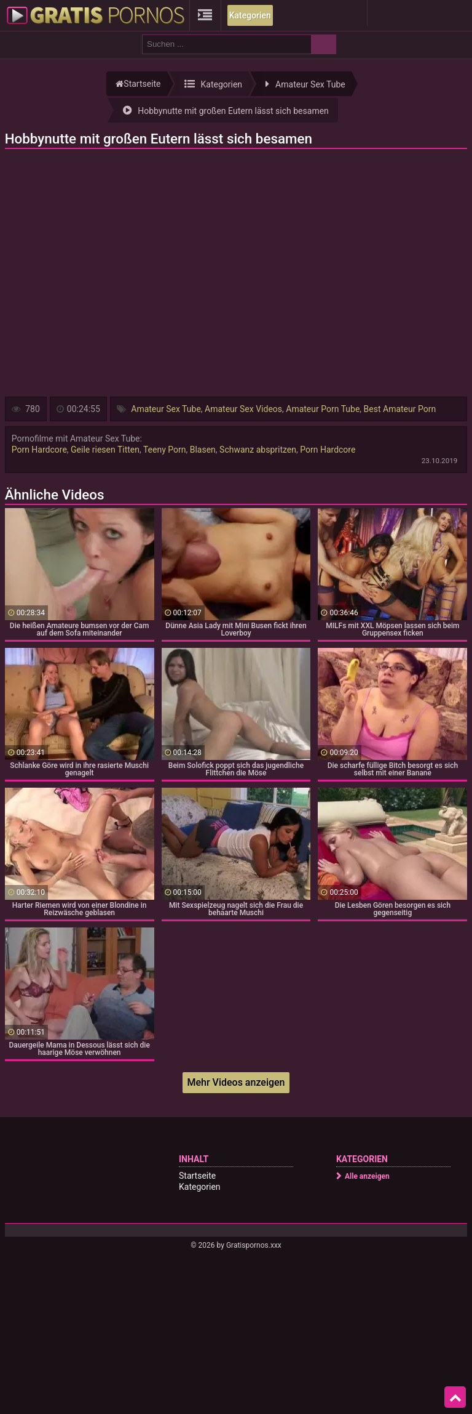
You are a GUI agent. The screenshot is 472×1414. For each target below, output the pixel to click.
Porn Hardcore (39, 449)
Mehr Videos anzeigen (236, 1082)
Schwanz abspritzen (257, 449)
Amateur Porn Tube (323, 409)
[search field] (227, 44)
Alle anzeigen (367, 1176)
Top (455, 1397)
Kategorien (250, 15)
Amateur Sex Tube (166, 409)
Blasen (203, 449)
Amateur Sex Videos (243, 409)
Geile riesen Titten (105, 449)
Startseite (197, 1176)
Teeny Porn (164, 449)
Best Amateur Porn (400, 409)
